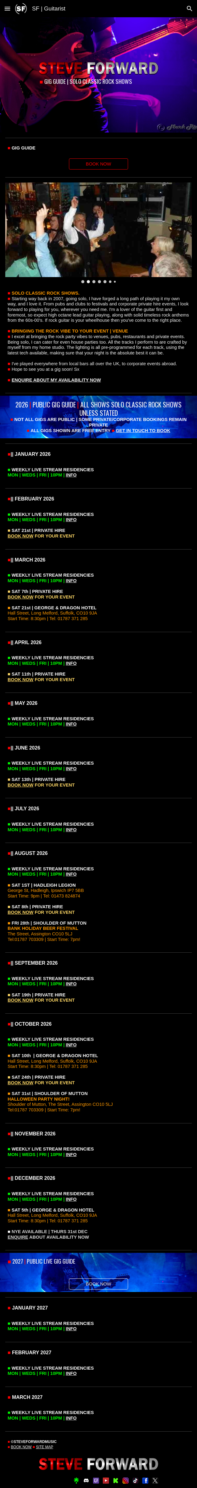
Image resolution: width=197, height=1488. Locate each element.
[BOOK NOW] (98, 164)
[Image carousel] (98, 233)
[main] (98, 81)
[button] (7, 8)
